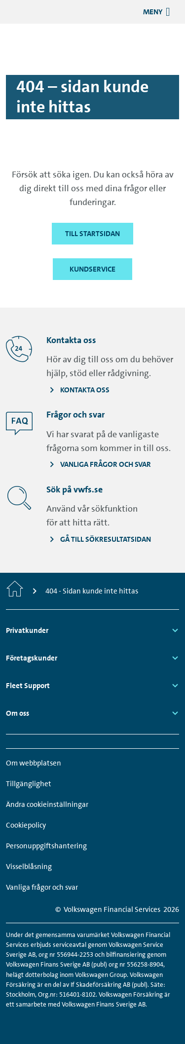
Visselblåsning (29, 866)
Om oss (17, 713)
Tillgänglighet (28, 784)
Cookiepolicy (26, 825)
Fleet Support (28, 686)
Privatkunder (27, 630)
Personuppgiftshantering (46, 846)
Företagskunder (31, 658)
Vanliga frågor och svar (42, 887)
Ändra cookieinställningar (47, 804)
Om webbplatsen (33, 763)
